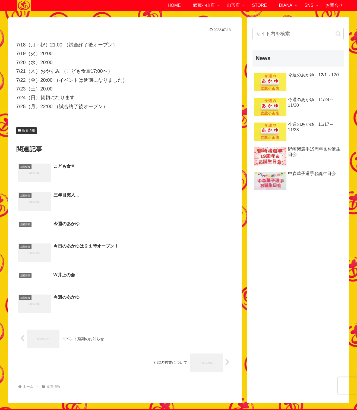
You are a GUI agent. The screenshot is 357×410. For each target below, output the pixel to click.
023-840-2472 (269, 365)
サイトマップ (200, 393)
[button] (338, 34)
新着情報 (26, 130)
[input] (298, 34)
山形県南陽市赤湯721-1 (265, 356)
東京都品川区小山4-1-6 (38, 356)
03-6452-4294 (41, 365)
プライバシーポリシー (164, 393)
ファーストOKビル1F (87, 356)
